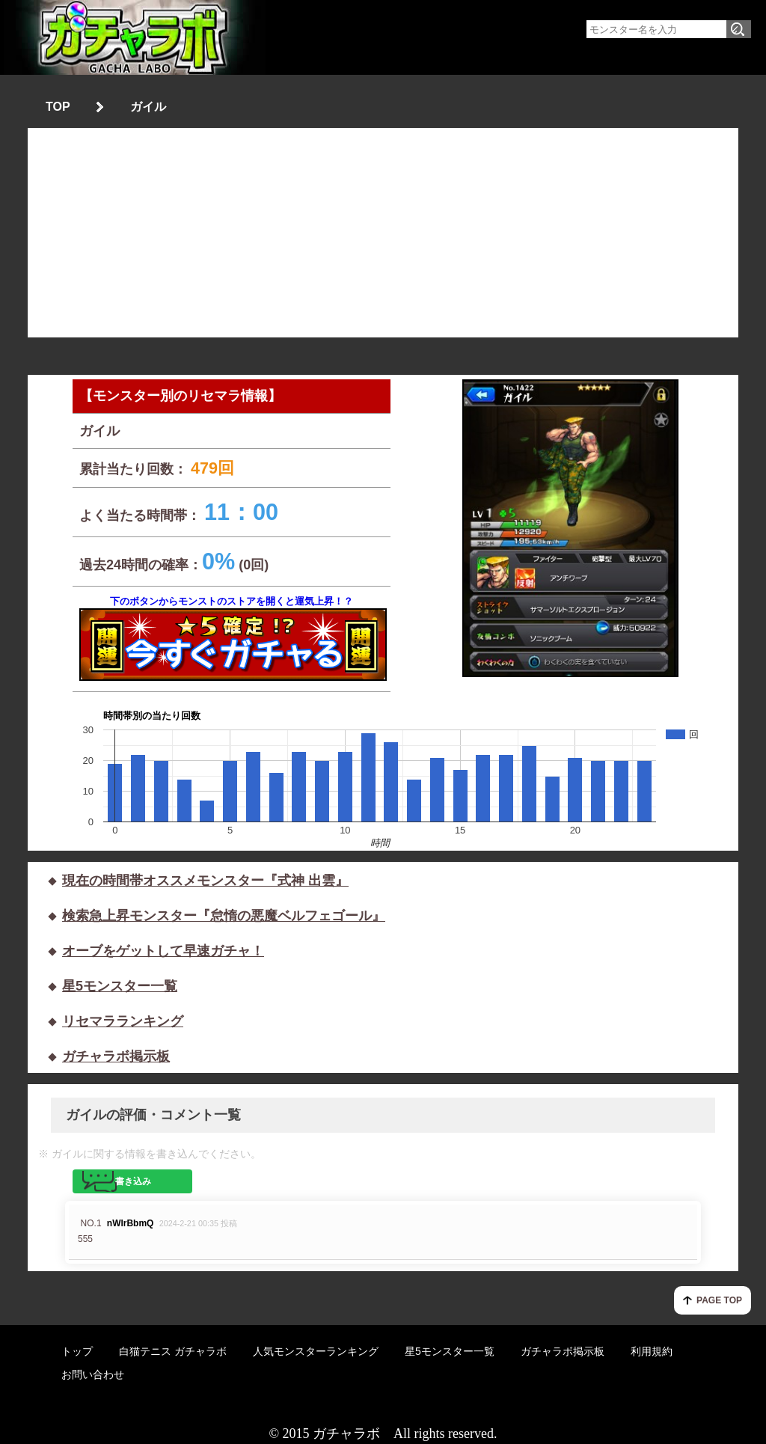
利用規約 (651, 1351)
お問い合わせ (92, 1374)
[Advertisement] (383, 232)
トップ (77, 1351)
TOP (58, 106)
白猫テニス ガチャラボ (173, 1351)
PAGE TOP (719, 1300)
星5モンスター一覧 (119, 986)
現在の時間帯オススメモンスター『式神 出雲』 (205, 880)
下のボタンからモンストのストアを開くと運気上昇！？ (231, 638)
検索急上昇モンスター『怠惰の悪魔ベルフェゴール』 (223, 915)
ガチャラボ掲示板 (116, 1056)
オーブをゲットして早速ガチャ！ (163, 950)
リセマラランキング (122, 1021)
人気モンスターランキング (316, 1351)
